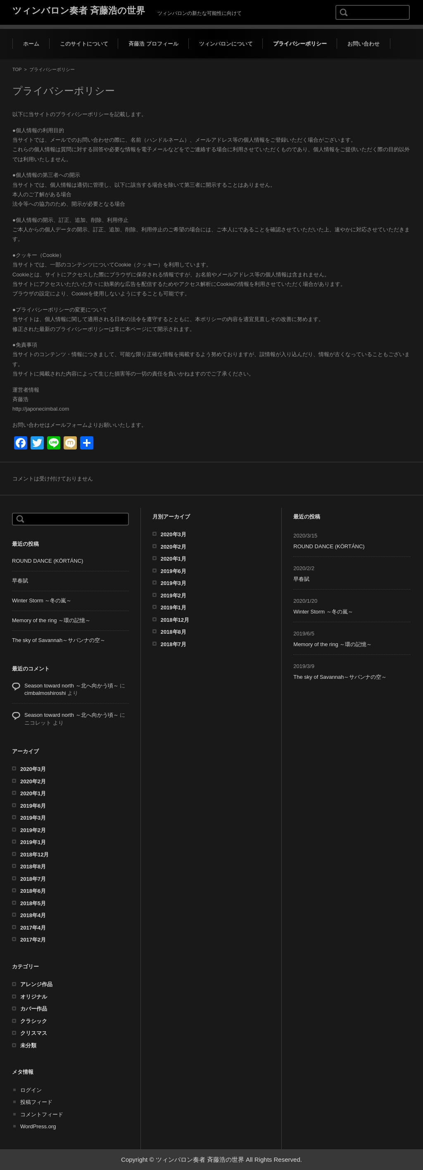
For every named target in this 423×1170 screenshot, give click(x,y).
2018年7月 (33, 879)
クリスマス (33, 1033)
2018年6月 (33, 891)
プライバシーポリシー (300, 43)
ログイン (31, 1090)
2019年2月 (33, 830)
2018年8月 (33, 866)
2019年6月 (33, 806)
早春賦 (20, 581)
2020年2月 (33, 781)
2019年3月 (33, 818)
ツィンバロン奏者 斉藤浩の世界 (78, 10)
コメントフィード (41, 1114)
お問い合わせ (363, 43)
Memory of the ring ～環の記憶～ (51, 620)
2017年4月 (33, 928)
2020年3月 (33, 769)
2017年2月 (33, 940)
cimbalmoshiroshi (45, 693)
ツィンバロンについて (226, 43)
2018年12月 (34, 854)
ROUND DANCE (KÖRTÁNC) (47, 561)
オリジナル (33, 997)
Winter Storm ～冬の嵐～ (41, 600)
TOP (16, 69)
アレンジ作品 (36, 984)
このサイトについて (84, 43)
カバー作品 (33, 1009)
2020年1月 (33, 793)
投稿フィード (36, 1102)
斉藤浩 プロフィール (153, 43)
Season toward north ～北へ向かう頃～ (71, 685)
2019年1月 (33, 842)
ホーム (31, 43)
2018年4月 (33, 915)
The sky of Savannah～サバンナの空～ (62, 640)
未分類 (28, 1045)
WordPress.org (38, 1126)
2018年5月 (33, 903)
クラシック (33, 1021)
